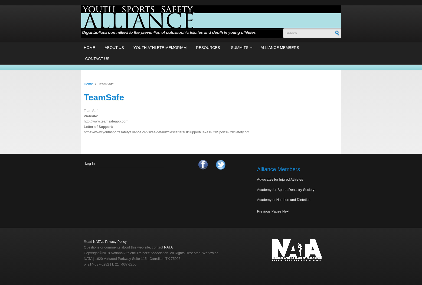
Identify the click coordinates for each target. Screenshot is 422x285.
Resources (208, 47)
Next (285, 211)
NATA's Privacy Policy (110, 242)
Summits (239, 47)
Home (89, 47)
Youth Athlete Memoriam (160, 47)
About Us (114, 47)
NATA (168, 247)
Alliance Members (280, 47)
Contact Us (97, 59)
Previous (264, 211)
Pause (276, 211)
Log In (90, 163)
